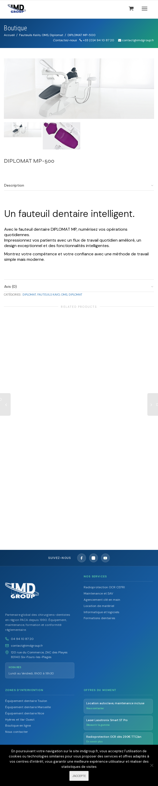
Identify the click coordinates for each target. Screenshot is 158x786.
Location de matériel (99, 606)
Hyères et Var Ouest (19, 719)
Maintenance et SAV (98, 593)
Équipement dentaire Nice (24, 713)
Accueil (9, 35)
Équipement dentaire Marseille (28, 707)
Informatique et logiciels (101, 612)
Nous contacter (16, 732)
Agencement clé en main (102, 600)
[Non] (151, 765)
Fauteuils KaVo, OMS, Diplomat (41, 35)
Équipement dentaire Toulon (26, 701)
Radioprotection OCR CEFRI (104, 587)
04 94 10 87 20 (22, 639)
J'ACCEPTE (79, 776)
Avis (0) (10, 286)
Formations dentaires (99, 618)
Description (14, 185)
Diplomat (29, 294)
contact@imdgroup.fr (27, 646)
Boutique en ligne (18, 725)
